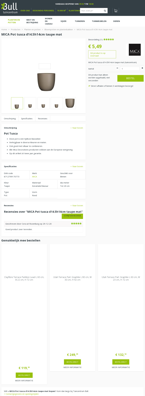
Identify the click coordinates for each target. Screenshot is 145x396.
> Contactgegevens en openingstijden (21, 311)
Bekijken (9, 332)
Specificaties (27, 118)
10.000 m (61, 10)
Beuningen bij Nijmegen (122, 344)
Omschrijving (10, 118)
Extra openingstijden (48, 355)
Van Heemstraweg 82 (121, 340)
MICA (34, 176)
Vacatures (116, 329)
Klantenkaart (76, 10)
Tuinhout (51, 387)
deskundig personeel (43, 10)
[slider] (108, 39)
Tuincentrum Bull (118, 336)
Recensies (42, 118)
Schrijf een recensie (72, 215)
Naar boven (77, 127)
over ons (25, 10)
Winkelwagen (11, 323)
